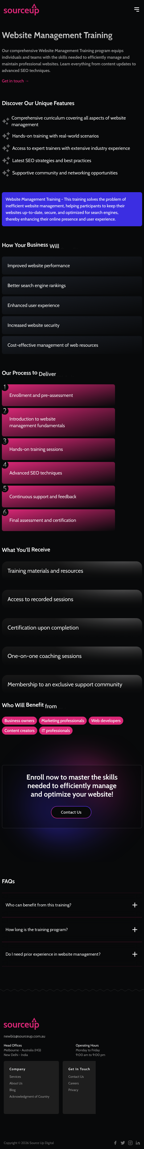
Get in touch (15, 81)
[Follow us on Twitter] (122, 1142)
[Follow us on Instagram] (130, 1142)
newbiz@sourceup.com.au (24, 1036)
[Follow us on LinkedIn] (138, 1142)
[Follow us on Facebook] (115, 1142)
